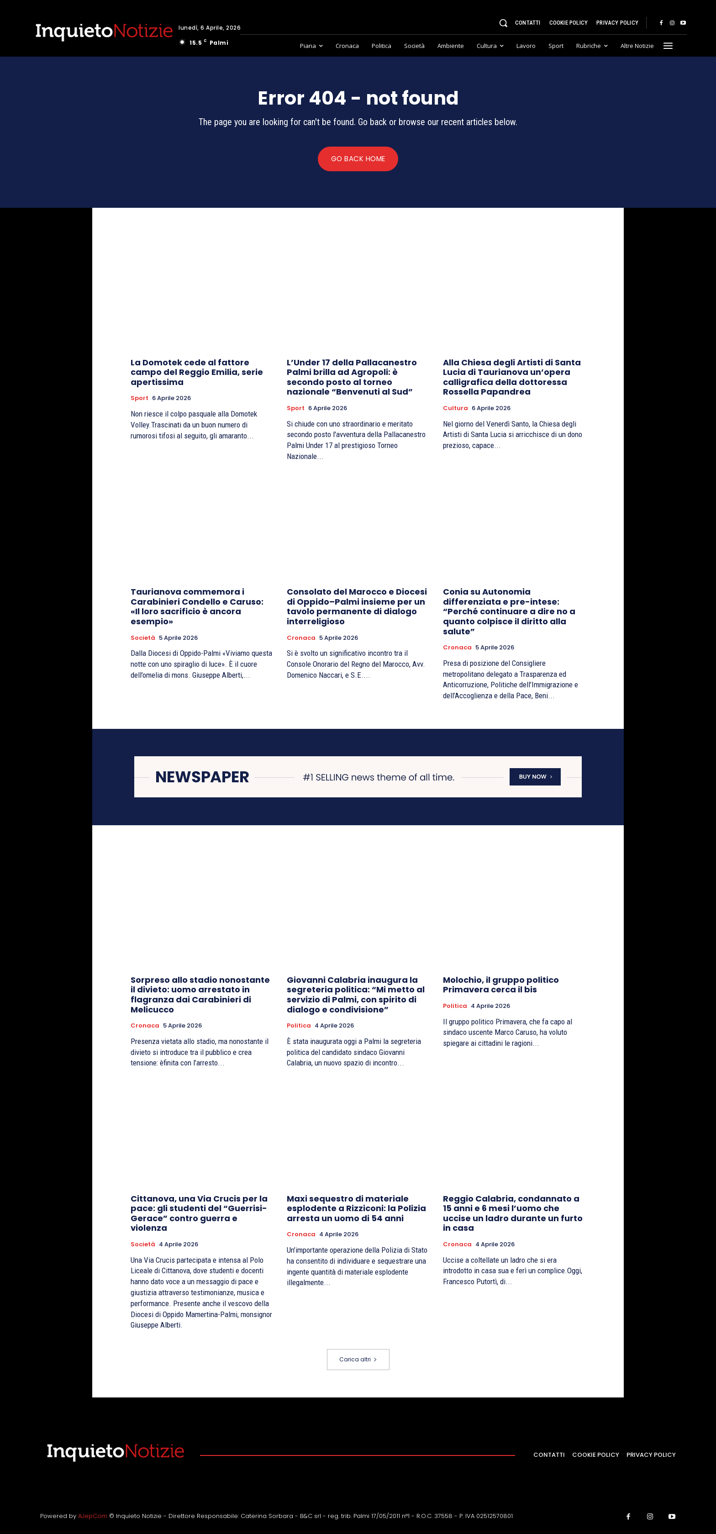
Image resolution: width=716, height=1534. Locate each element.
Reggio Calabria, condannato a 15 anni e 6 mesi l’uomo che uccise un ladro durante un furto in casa (513, 1214)
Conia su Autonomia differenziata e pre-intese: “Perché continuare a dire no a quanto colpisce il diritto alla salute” (509, 612)
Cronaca (301, 639)
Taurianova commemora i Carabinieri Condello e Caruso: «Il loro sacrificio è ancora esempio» (197, 607)
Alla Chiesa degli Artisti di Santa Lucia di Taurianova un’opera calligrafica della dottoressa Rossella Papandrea (512, 378)
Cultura (455, 409)
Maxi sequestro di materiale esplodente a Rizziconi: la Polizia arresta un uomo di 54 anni (356, 1209)
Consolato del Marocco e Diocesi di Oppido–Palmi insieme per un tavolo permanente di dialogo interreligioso (357, 607)
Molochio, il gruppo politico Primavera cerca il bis (501, 985)
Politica (299, 1027)
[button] (503, 23)
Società (143, 639)
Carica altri (358, 1361)
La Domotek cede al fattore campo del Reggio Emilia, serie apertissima (197, 373)
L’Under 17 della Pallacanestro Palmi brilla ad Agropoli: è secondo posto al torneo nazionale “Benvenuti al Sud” (352, 378)
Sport (139, 399)
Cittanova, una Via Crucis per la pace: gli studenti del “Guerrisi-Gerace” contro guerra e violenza (199, 1214)
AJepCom (92, 1517)
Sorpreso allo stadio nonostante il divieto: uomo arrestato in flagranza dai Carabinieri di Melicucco (200, 995)
